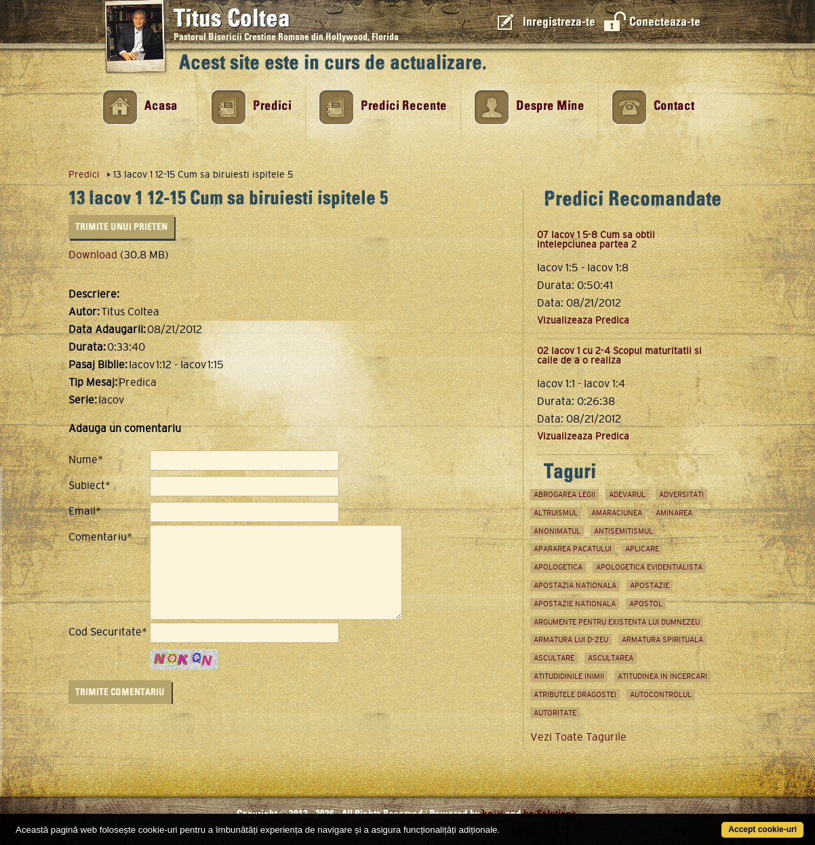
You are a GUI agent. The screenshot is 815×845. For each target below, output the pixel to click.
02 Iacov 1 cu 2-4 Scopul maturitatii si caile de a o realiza (619, 355)
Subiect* (89, 485)
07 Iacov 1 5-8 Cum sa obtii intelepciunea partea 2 (596, 239)
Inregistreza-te (559, 22)
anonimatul (557, 531)
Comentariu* (100, 537)
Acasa (161, 106)
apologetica (558, 567)
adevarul (627, 494)
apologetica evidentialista (649, 567)
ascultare (554, 658)
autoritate (555, 713)
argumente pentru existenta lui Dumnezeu (617, 622)
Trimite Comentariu (120, 692)
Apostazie (649, 585)
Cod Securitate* (107, 632)
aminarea (674, 513)
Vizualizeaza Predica (583, 320)
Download (92, 254)
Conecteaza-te (664, 22)
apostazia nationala (575, 585)
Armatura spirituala (662, 639)
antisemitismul (623, 531)
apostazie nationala (575, 604)
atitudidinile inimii (569, 676)
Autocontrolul (661, 694)
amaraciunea (616, 513)
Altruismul (556, 513)
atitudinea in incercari (662, 676)
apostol (645, 604)
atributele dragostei (575, 694)
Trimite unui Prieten (121, 227)
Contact (674, 106)
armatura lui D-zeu (571, 639)
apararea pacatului (573, 549)
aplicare (642, 549)
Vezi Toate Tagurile (578, 737)
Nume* (85, 459)
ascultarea (610, 658)
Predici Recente (404, 106)
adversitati (681, 494)
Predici (272, 106)
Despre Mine (550, 106)
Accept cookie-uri (762, 829)
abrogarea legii (564, 494)
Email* (84, 511)
